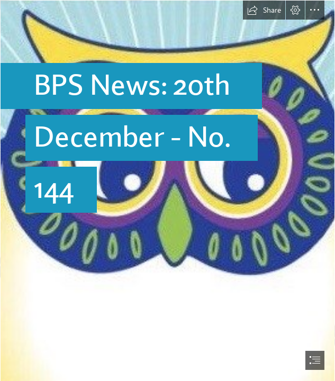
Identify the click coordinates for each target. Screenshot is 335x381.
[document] (167, 190)
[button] (264, 10)
